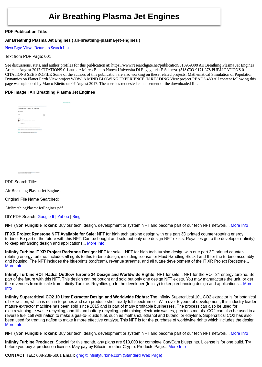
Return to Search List (52, 48)
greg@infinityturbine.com (99, 355)
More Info (239, 225)
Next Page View (18, 48)
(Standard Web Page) (142, 355)
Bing (76, 216)
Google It (46, 216)
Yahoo (63, 216)
